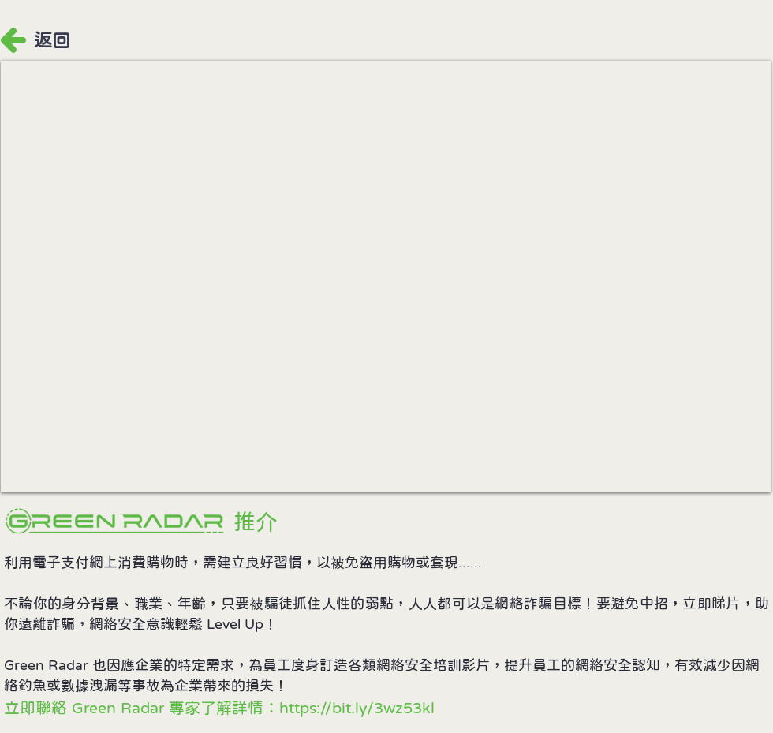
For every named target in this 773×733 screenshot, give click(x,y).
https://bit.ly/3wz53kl (357, 708)
